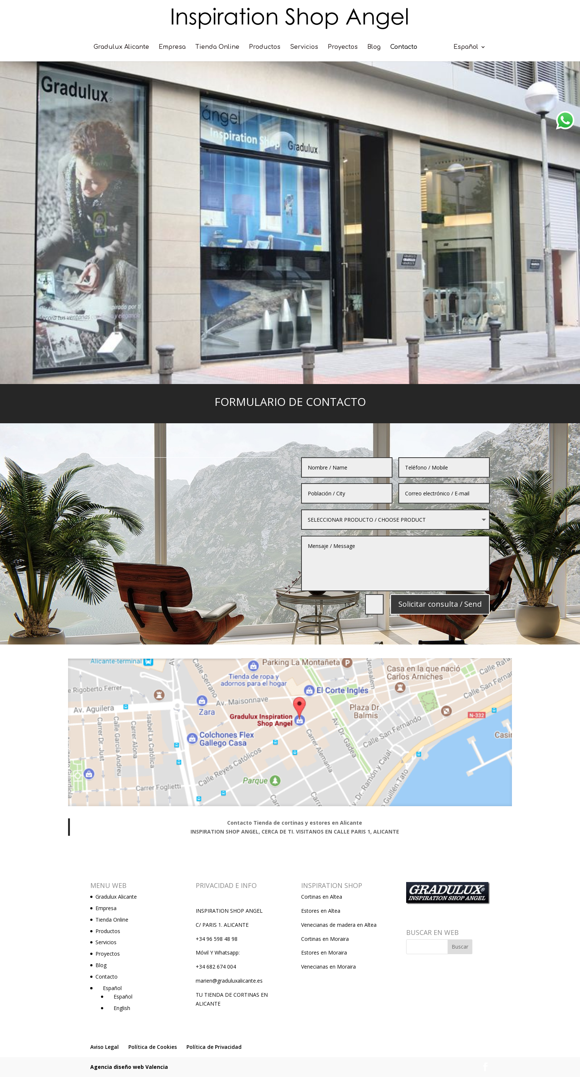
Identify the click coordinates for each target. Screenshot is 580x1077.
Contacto (403, 47)
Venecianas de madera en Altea (339, 924)
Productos (264, 47)
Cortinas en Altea (321, 896)
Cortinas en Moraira (325, 938)
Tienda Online (217, 47)
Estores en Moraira (324, 952)
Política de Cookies (152, 1046)
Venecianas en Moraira (328, 966)
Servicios (304, 47)
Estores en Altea (320, 910)
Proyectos (343, 47)
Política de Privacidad (214, 1046)
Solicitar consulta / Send (420, 574)
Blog (374, 47)
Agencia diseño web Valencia (129, 1066)
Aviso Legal (104, 1046)
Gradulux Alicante (121, 47)
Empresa (172, 47)
